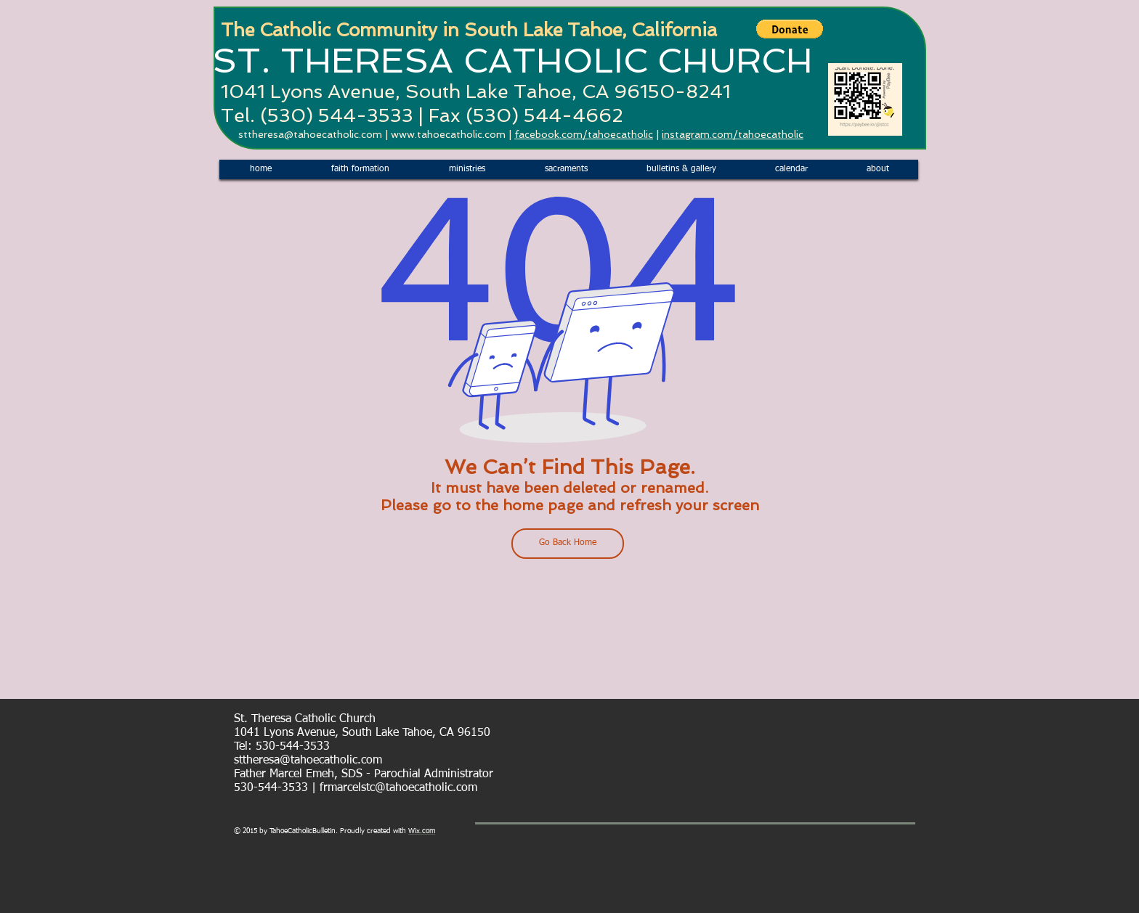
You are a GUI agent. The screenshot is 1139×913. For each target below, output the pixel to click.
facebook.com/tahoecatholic (583, 134)
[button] (789, 29)
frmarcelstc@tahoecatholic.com (398, 788)
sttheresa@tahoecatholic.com (310, 134)
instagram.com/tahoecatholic (732, 134)
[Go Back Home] (567, 543)
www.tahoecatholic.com (448, 134)
